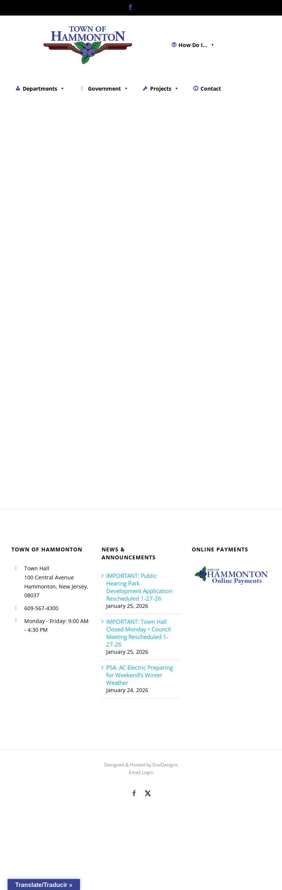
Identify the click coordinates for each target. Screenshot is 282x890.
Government (108, 88)
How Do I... (197, 45)
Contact (211, 88)
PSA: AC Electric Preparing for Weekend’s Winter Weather (139, 675)
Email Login (141, 772)
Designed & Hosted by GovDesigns (141, 764)
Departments (44, 88)
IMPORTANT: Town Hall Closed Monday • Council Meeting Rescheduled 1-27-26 (138, 633)
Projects (164, 88)
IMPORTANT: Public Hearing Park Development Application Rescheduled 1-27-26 (139, 587)
